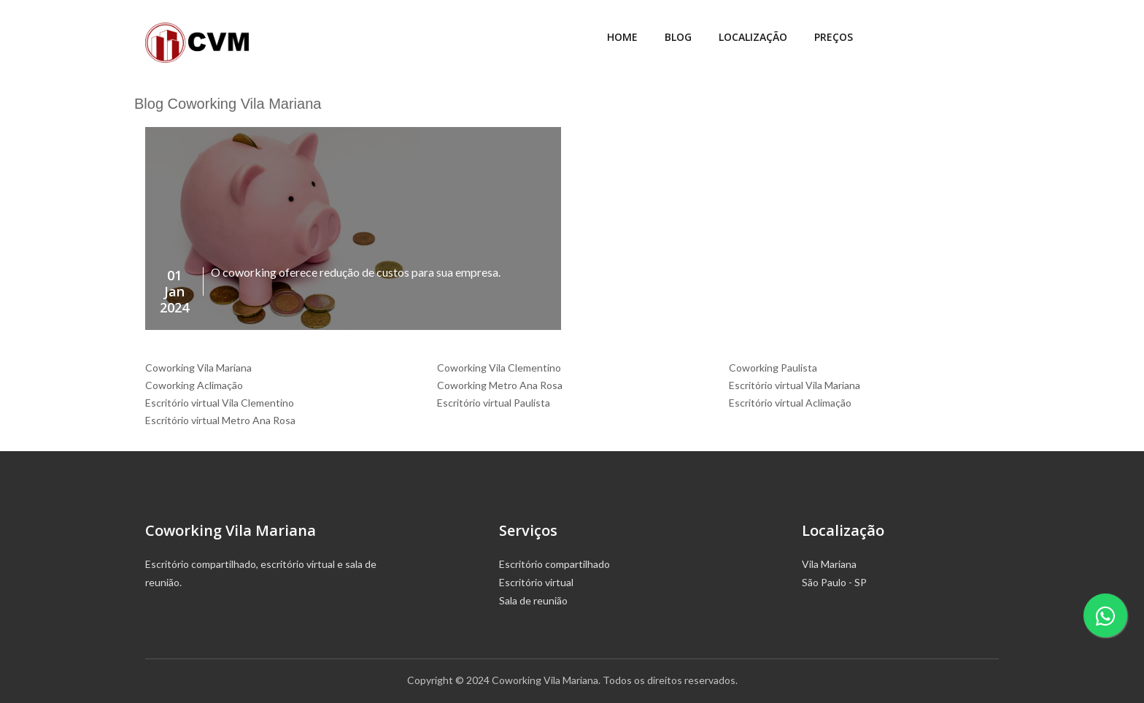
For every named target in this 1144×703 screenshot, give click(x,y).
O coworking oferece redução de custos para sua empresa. (355, 272)
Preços (833, 37)
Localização (753, 37)
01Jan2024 (174, 291)
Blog (678, 37)
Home (622, 37)
